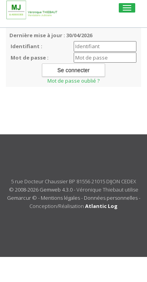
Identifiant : (26, 46)
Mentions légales (60, 197)
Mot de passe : (30, 57)
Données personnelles (111, 197)
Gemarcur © (22, 197)
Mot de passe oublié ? (73, 80)
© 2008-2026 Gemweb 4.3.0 (41, 189)
